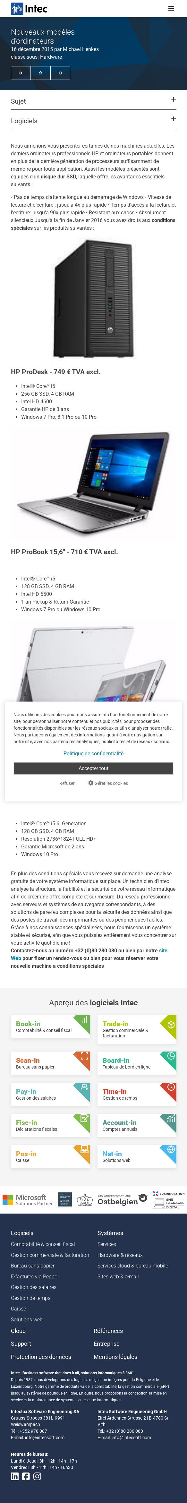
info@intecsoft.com (44, 1437)
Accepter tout (93, 768)
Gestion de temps (30, 1298)
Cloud (18, 1331)
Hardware (51, 57)
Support (21, 1344)
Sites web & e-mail (118, 1277)
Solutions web (27, 1320)
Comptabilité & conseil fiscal (43, 1244)
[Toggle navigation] (171, 9)
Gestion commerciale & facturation (50, 1255)
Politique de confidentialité (93, 754)
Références (108, 1331)
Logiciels (22, 1233)
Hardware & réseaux (120, 1255)
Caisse (18, 1309)
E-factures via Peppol (35, 1277)
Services (107, 1244)
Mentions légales (115, 1357)
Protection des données (41, 1357)
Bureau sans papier (33, 1266)
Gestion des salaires (33, 1287)
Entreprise (107, 1344)
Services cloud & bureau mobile (133, 1266)
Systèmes (110, 1233)
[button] (21, 73)
